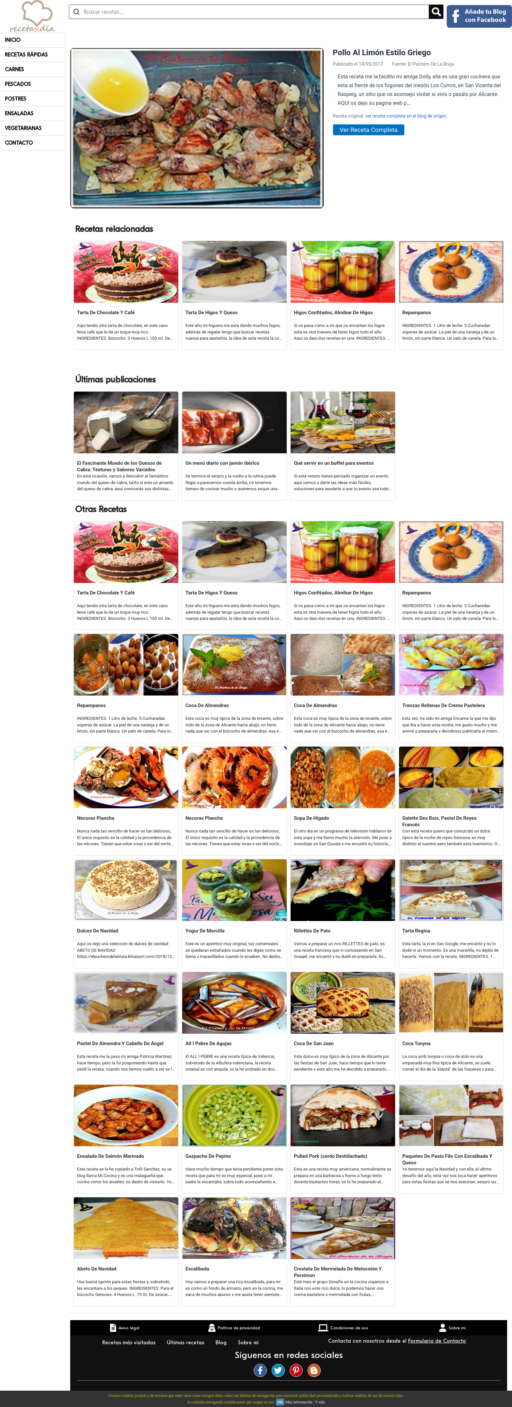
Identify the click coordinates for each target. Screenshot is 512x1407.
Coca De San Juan (314, 1043)
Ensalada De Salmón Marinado (110, 1156)
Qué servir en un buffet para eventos (334, 463)
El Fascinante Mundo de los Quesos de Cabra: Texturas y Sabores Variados (119, 466)
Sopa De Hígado (311, 818)
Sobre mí (249, 1343)
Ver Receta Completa (369, 130)
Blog (222, 1343)
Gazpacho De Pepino (208, 1156)
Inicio (12, 40)
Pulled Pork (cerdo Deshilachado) (330, 1156)
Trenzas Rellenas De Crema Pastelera (443, 705)
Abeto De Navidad (96, 1269)
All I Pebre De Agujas (208, 1043)
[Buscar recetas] (249, 12)
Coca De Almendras (207, 705)
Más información (298, 1402)
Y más (320, 1402)
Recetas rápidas (26, 55)
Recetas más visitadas (129, 1343)
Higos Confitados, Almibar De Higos (333, 312)
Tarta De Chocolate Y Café (106, 312)
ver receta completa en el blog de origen (405, 116)
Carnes (14, 70)
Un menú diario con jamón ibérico (222, 463)
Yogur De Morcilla (205, 931)
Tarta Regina (416, 931)
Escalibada (197, 1269)
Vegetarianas (23, 128)
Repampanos (416, 312)
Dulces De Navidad (97, 931)
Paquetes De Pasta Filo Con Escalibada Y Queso (447, 1159)
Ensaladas (19, 114)
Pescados (18, 84)
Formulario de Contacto (437, 1341)
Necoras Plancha (95, 818)
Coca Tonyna (416, 1043)
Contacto (19, 143)
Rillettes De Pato (312, 931)
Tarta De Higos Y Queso (211, 312)
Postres (15, 99)
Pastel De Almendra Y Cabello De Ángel (120, 1043)
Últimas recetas (186, 1343)
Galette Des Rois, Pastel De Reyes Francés (439, 821)
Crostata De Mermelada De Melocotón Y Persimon (338, 1272)
